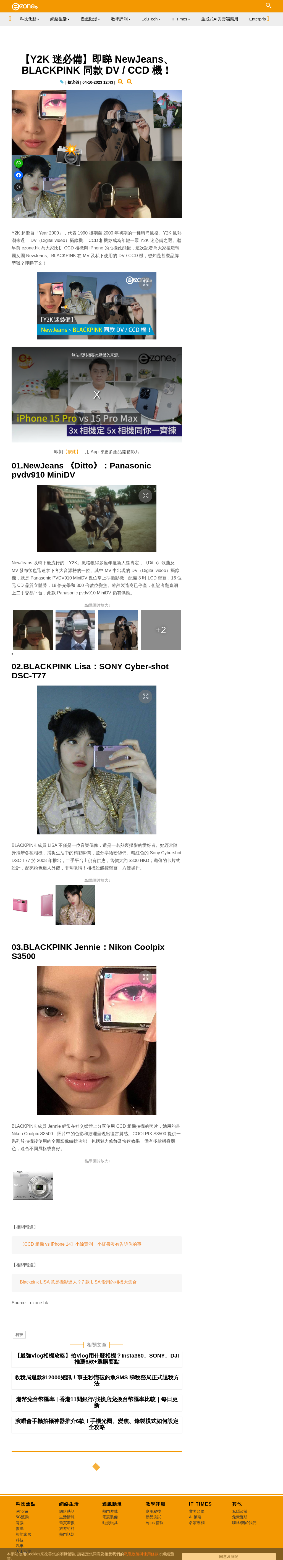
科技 (19, 1334)
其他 (237, 1504)
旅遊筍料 (67, 1528)
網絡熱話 (67, 1511)
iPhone (22, 1511)
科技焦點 (26, 1504)
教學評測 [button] (120, 19)
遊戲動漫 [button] (90, 19)
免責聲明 (240, 1517)
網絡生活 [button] (60, 19)
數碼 (19, 1528)
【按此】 (72, 451)
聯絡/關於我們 (244, 1523)
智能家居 (23, 1534)
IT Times (200, 1504)
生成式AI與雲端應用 (219, 19)
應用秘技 (153, 1511)
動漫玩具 (110, 1523)
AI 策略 (195, 1517)
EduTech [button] (151, 19)
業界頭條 (197, 1511)
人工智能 (23, 1551)
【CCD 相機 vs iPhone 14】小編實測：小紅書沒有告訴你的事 (81, 1244)
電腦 (19, 1523)
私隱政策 (240, 1511)
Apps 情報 (155, 1523)
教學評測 (156, 1504)
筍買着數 (67, 1523)
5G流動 (22, 1517)
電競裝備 (110, 1517)
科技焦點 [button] (29, 19)
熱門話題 (67, 1534)
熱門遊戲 (110, 1511)
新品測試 (153, 1517)
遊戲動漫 (112, 1504)
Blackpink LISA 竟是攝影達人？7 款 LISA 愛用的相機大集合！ (80, 1282)
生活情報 (67, 1517)
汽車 (19, 1545)
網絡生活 (69, 1504)
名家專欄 (197, 1523)
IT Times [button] (180, 19)
